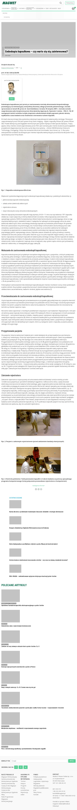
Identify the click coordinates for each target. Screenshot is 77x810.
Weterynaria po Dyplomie (9, 781)
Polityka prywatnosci (40, 777)
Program (23, 786)
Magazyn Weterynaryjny (7, 68)
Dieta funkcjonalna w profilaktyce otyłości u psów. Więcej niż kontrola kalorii (33, 544)
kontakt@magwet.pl (59, 793)
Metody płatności (38, 786)
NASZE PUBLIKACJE (7, 775)
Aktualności (53, 8)
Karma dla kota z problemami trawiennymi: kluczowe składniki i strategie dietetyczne (36, 512)
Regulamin (36, 783)
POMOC (35, 775)
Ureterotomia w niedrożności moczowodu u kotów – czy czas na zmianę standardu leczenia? (38, 560)
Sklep (59, 8)
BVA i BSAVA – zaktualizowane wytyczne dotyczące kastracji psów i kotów (32, 576)
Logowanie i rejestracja (40, 781)
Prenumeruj (69, 3)
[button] (6, 8)
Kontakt (35, 794)
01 (21, 68)
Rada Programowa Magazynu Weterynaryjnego (7, 799)
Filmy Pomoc (37, 792)
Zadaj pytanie (37, 779)
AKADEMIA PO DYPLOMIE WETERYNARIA (25, 777)
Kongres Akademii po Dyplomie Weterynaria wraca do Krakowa (29, 528)
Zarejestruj (7, 17)
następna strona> (38, 486)
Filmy (47, 8)
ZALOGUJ (5, 13)
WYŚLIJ (72, 761)
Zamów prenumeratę (8, 779)
